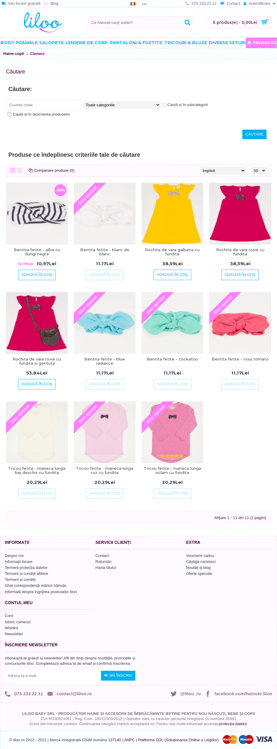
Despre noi (14, 555)
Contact (102, 555)
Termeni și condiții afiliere (26, 573)
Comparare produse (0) (54, 170)
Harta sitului (105, 567)
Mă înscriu (118, 675)
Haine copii (13, 53)
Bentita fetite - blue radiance (104, 361)
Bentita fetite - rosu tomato (240, 359)
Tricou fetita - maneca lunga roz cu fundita (104, 470)
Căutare (37, 53)
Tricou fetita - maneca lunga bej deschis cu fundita (36, 470)
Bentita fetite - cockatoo (172, 359)
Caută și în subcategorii (185, 104)
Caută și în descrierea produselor (38, 114)
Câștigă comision (201, 561)
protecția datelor (233, 724)
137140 (114, 740)
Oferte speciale (199, 573)
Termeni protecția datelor (26, 567)
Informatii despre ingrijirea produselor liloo (41, 592)
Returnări (103, 561)
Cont (9, 615)
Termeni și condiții (20, 579)
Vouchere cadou (200, 555)
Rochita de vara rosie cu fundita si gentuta (37, 361)
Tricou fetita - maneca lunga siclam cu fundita (172, 470)
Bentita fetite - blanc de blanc (104, 251)
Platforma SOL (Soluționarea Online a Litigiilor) (178, 740)
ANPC (129, 740)
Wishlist (11, 628)
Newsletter (14, 634)
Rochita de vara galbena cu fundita (172, 251)
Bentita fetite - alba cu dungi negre (37, 251)
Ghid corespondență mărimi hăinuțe (35, 585)
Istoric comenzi (18, 622)
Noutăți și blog (198, 567)
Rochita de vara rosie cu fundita (240, 251)
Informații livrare (18, 561)
